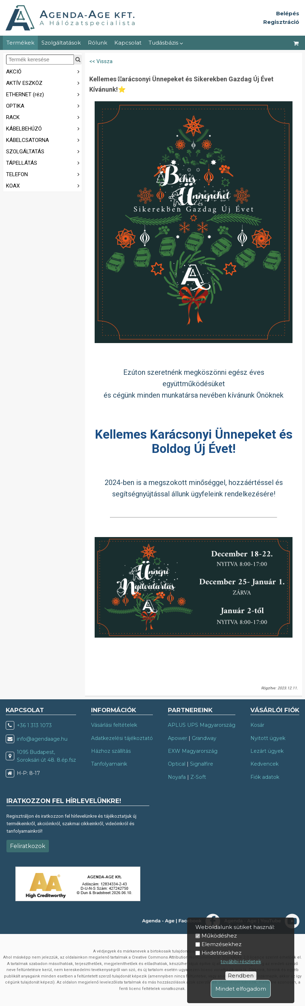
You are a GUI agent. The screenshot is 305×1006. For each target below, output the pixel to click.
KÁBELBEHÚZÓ (44, 128)
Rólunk (97, 42)
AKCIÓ (44, 71)
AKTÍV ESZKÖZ (44, 82)
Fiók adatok (264, 777)
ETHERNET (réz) (44, 94)
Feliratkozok (27, 846)
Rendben (241, 975)
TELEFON (44, 174)
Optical (176, 764)
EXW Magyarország (193, 751)
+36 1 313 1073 (34, 725)
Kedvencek (264, 764)
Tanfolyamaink (109, 764)
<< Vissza (100, 61)
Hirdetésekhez (221, 952)
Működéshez (219, 935)
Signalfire (201, 764)
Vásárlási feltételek (114, 725)
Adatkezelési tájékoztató (122, 738)
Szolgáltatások (61, 42)
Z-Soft (198, 777)
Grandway (204, 738)
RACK (44, 117)
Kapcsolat (127, 42)
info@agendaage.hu (42, 739)
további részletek (241, 961)
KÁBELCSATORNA (44, 139)
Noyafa (177, 777)
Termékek (20, 42)
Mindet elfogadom (240, 988)
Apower (177, 738)
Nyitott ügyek (267, 738)
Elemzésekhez (221, 944)
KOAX (44, 185)
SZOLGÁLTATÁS (44, 151)
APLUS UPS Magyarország (201, 725)
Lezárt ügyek (267, 751)
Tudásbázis (166, 42)
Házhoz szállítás (111, 751)
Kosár (257, 725)
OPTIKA (44, 105)
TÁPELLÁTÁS (44, 162)
